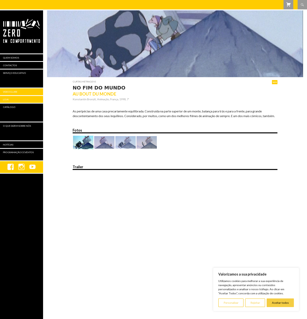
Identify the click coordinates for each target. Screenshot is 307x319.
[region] (256, 289)
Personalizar (231, 302)
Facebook (10, 167)
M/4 (275, 82)
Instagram (21, 167)
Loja (6, 99)
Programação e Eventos (18, 152)
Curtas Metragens (84, 81)
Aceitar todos (280, 302)
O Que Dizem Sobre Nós (17, 125)
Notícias (8, 144)
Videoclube (10, 91)
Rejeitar (255, 302)
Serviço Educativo (14, 72)
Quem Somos (11, 57)
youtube (32, 167)
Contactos (10, 65)
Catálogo (9, 107)
